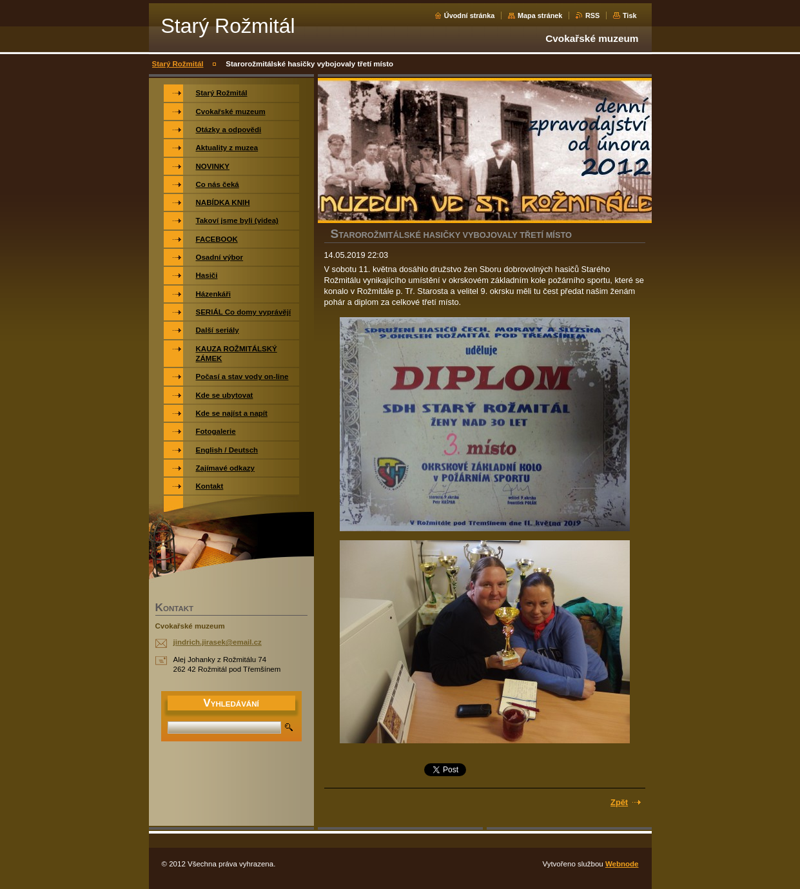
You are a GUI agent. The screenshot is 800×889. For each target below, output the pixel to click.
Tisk (630, 15)
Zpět (619, 802)
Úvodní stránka (469, 15)
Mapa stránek (540, 15)
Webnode (622, 864)
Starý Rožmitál (178, 64)
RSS (592, 15)
